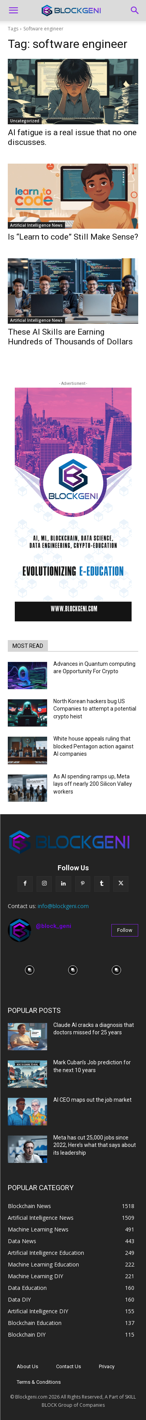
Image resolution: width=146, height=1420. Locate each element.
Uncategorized (24, 120)
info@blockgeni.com (63, 906)
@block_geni (53, 926)
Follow (124, 930)
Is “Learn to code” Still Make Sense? (73, 237)
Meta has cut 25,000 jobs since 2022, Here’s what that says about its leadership (94, 1145)
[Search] (135, 10)
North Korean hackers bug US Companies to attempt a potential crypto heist (94, 709)
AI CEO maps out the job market (92, 1100)
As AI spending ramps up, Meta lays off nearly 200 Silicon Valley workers (92, 784)
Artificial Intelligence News (36, 225)
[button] (13, 10)
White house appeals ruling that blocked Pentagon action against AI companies (93, 746)
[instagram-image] (29, 970)
